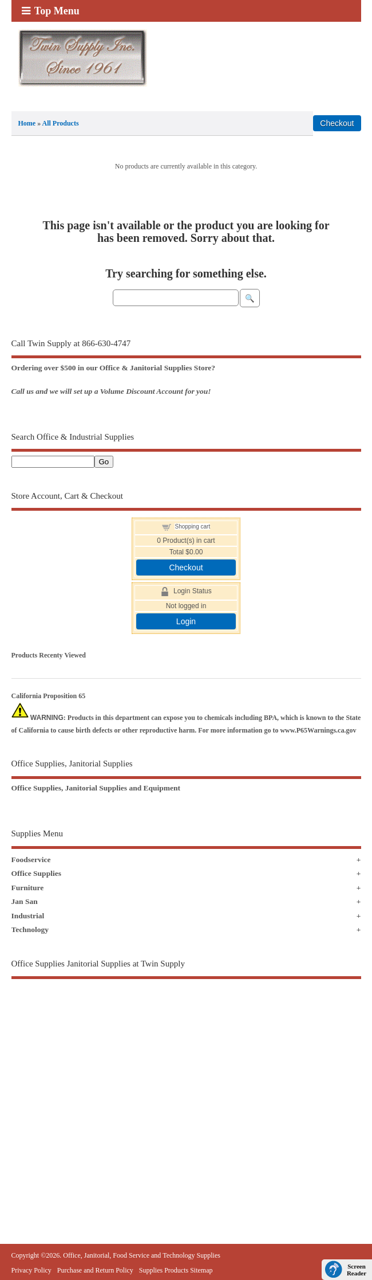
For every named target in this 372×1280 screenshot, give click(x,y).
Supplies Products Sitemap (176, 1270)
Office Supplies (36, 873)
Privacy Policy (31, 1270)
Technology (30, 929)
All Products (60, 123)
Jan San (24, 901)
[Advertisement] (186, 1085)
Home (27, 123)
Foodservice (31, 859)
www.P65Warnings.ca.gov (318, 730)
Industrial (28, 915)
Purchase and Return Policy (95, 1270)
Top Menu (51, 11)
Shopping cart (192, 526)
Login (186, 621)
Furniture (27, 887)
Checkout (186, 567)
